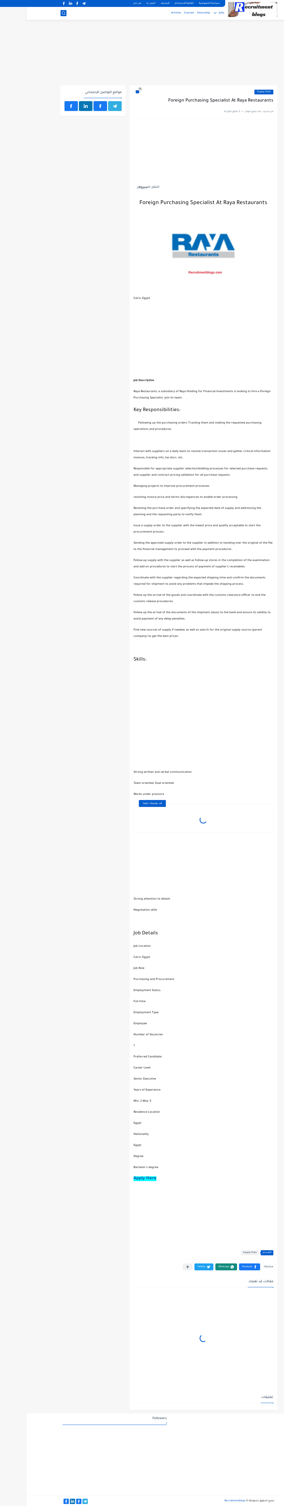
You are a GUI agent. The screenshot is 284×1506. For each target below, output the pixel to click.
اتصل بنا (124, 3)
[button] (222, 1266)
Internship (176, 12)
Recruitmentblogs (208, 1500)
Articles (149, 12)
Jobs (194, 12)
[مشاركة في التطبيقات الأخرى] (161, 1266)
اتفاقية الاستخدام (157, 3)
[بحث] (37, 13)
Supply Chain (237, 92)
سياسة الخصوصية (182, 3)
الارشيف (138, 3)
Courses (162, 12)
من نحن (110, 3)
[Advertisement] (142, 54)
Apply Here (118, 1178)
